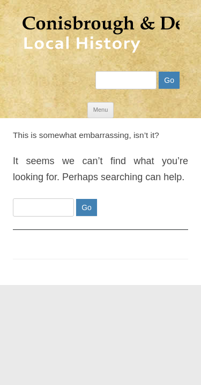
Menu (100, 101)
